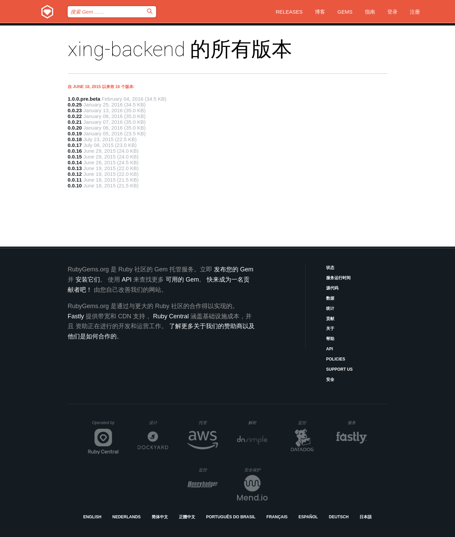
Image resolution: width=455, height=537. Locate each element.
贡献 (330, 318)
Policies (335, 359)
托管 (207, 422)
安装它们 (87, 279)
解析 (258, 422)
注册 (415, 12)
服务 (357, 422)
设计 (158, 422)
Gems (344, 12)
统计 (330, 308)
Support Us (339, 369)
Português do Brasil (230, 517)
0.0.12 (75, 174)
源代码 (332, 288)
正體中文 (187, 517)
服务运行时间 (338, 277)
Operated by (105, 425)
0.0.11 (75, 180)
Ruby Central (171, 316)
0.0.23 (75, 110)
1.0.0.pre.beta (84, 99)
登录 (392, 12)
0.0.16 (75, 151)
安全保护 (256, 469)
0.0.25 (75, 104)
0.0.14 (75, 162)
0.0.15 (75, 157)
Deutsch (339, 517)
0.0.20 (75, 128)
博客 (320, 12)
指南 (370, 12)
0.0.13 (75, 168)
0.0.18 (75, 139)
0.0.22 (75, 116)
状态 (330, 267)
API (329, 349)
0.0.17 (75, 145)
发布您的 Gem (233, 269)
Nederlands (126, 517)
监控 (307, 422)
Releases (289, 12)
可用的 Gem (182, 279)
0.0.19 (75, 133)
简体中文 (160, 517)
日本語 (365, 517)
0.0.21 (75, 122)
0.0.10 (75, 185)
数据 (330, 298)
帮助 (330, 338)
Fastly (76, 316)
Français (277, 517)
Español (308, 517)
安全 (330, 379)
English (92, 517)
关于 (330, 328)
